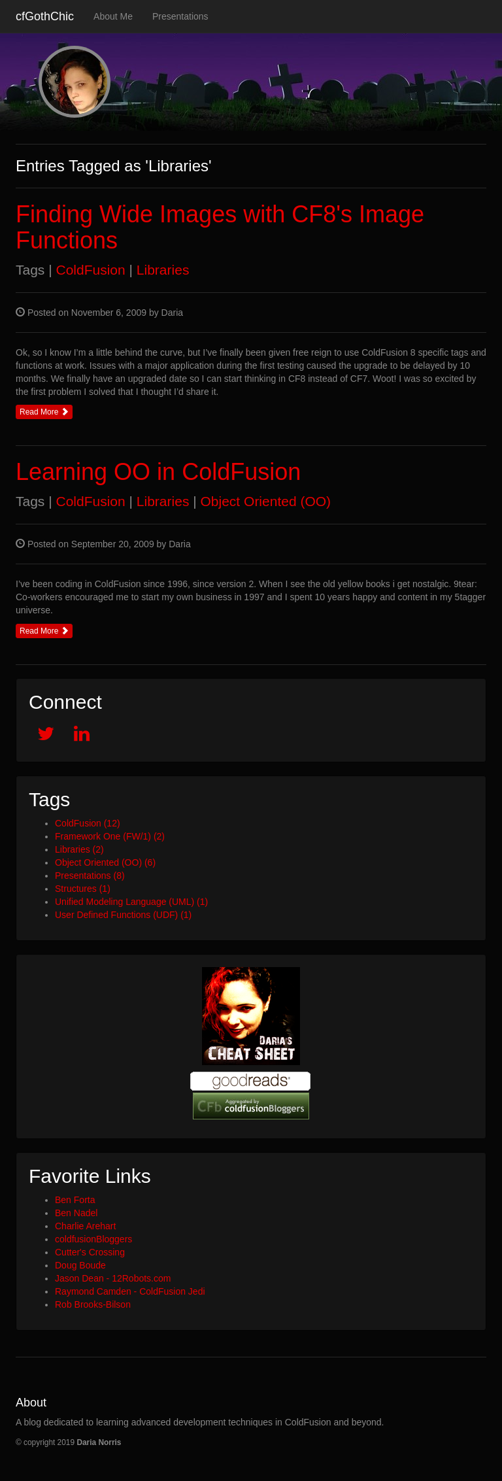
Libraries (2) (79, 849)
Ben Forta (75, 1200)
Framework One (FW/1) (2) (110, 836)
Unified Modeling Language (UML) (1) (131, 901)
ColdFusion (90, 269)
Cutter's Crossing (90, 1252)
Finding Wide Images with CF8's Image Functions (220, 227)
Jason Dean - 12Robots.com (113, 1278)
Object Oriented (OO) (266, 501)
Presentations (180, 16)
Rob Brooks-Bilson (93, 1304)
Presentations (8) (90, 875)
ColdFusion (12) (87, 823)
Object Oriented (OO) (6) (105, 862)
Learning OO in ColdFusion (158, 471)
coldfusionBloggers (93, 1239)
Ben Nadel (76, 1213)
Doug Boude (80, 1265)
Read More (44, 412)
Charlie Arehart (85, 1226)
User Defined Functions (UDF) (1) (123, 915)
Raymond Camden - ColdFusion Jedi (130, 1291)
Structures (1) (82, 888)
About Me (113, 16)
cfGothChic (45, 16)
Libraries (163, 269)
